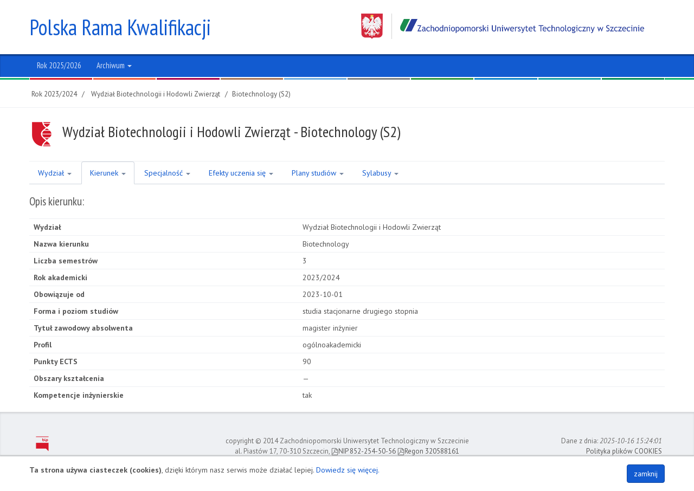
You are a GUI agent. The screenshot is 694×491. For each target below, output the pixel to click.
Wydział (55, 173)
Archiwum (114, 65)
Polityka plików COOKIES (624, 451)
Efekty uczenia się (241, 173)
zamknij (646, 474)
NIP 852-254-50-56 (363, 451)
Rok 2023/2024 (54, 94)
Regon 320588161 (428, 451)
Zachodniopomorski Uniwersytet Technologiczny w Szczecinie (502, 26)
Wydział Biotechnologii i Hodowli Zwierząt (155, 94)
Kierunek (108, 173)
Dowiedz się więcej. (348, 470)
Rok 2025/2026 (59, 65)
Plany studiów (318, 173)
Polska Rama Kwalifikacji (120, 27)
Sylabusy (380, 173)
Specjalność (167, 173)
